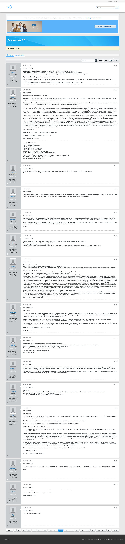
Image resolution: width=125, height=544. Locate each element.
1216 (93, 530)
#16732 (115, 259)
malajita (12, 368)
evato (13, 266)
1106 (39, 530)
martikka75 (12, 392)
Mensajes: (11, 82)
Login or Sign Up (113, 1)
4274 (109, 530)
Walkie (13, 97)
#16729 (115, 189)
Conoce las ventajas (105, 26)
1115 (55, 530)
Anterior (9, 530)
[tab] (10, 55)
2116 (103, 530)
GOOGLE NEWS (103, 539)
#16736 (115, 384)
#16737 (115, 408)
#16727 (115, 90)
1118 (71, 530)
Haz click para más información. (94, 18)
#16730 (115, 212)
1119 (77, 530)
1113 (45, 530)
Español (6, 539)
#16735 (115, 361)
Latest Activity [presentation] (19, 55)
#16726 (115, 65)
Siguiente (115, 530)
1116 (61, 530)
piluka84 (12, 219)
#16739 (115, 484)
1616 (98, 530)
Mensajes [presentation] (10, 55)
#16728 (115, 165)
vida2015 (13, 312)
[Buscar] (105, 7)
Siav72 (13, 72)
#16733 (115, 305)
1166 (87, 530)
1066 (34, 530)
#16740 (115, 507)
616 (24, 530)
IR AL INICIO (112, 539)
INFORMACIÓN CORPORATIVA (90, 539)
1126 (82, 530)
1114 (50, 530)
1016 (29, 530)
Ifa (13, 415)
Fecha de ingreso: (13, 79)
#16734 (115, 338)
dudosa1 (13, 173)
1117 (66, 530)
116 (19, 530)
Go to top (120, 539)
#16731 (115, 235)
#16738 (115, 461)
